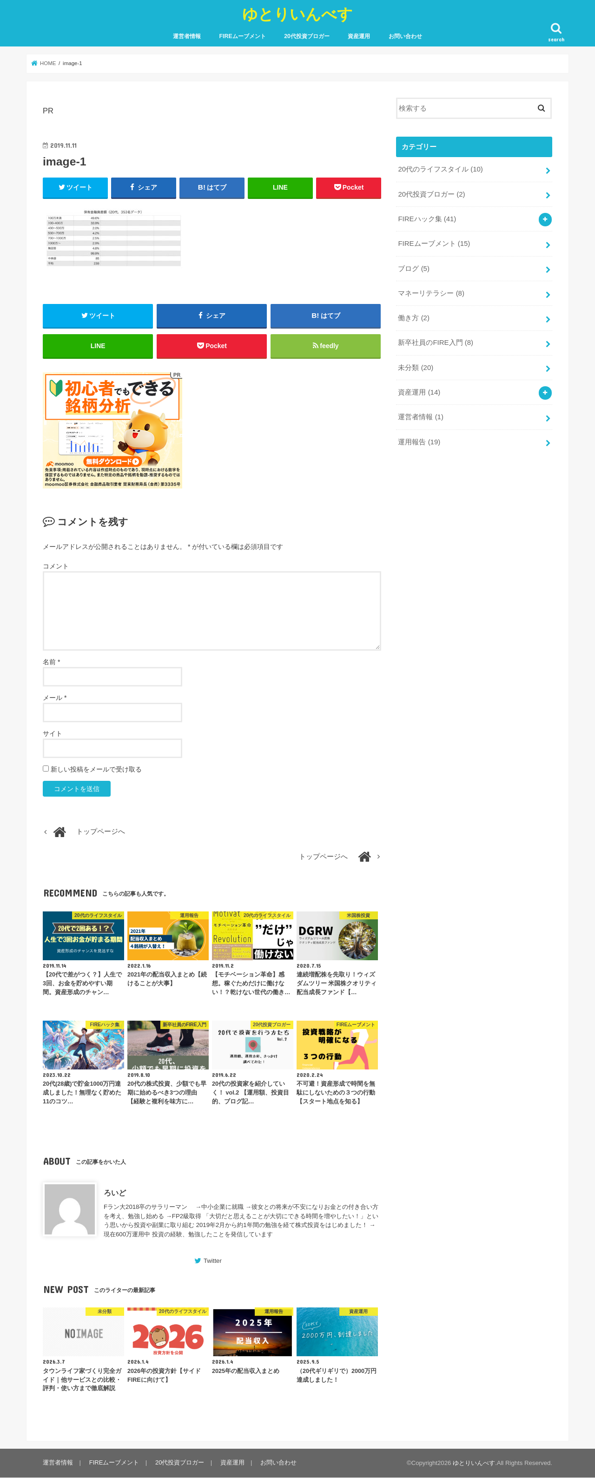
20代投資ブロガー (307, 36)
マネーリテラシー (431, 292)
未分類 (415, 366)
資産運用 (359, 36)
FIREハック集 (427, 218)
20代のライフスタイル (440, 169)
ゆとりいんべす (297, 14)
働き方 (413, 317)
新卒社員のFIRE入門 (435, 341)
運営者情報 (187, 36)
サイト (52, 734)
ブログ (413, 267)
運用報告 (419, 439)
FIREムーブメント (242, 36)
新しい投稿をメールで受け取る (96, 770)
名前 (51, 662)
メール (54, 698)
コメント (56, 566)
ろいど (115, 1193)
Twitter (213, 1261)
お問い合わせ (405, 36)
